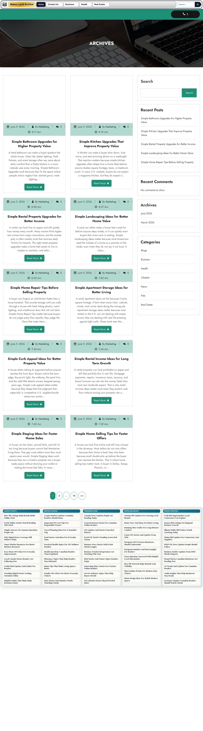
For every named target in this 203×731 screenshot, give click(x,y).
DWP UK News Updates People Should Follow (180, 688)
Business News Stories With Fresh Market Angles (98, 688)
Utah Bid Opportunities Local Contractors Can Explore (177, 659)
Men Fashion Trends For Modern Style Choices (140, 715)
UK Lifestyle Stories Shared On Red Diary (99, 724)
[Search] (186, 4)
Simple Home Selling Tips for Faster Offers (101, 570)
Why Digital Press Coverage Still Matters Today (18, 681)
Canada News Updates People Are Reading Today (98, 659)
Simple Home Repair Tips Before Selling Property (34, 328)
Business (69, 4)
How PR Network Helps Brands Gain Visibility (140, 708)
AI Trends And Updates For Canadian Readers (180, 710)
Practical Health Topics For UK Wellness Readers (61, 688)
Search (159, 142)
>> (82, 638)
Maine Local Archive (21, 4)
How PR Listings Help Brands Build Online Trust (19, 659)
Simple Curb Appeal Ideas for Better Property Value (34, 448)
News (157, 233)
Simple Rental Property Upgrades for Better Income (34, 210)
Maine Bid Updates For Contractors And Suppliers (181, 681)
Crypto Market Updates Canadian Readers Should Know (58, 659)
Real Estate (99, 4)
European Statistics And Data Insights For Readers (140, 693)
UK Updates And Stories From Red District (99, 674)
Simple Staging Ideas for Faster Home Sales (34, 570)
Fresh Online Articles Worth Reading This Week (20, 667)
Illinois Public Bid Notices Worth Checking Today (178, 674)
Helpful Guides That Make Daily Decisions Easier (18, 724)
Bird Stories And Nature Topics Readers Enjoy (101, 703)
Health (84, 4)
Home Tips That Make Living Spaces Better (59, 710)
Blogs (157, 217)
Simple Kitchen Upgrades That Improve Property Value (101, 100)
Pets (157, 237)
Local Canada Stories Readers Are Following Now (18, 703)
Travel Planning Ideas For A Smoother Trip (60, 674)
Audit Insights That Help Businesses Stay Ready (179, 717)
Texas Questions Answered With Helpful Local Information (141, 700)
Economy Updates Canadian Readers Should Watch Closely (180, 724)
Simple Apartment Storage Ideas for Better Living (101, 328)
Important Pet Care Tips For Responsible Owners (56, 667)
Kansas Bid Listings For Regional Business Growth (178, 667)
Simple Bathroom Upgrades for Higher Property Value (34, 101)
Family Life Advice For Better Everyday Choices (61, 717)
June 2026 (158, 200)
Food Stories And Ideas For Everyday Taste (60, 681)
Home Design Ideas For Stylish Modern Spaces (141, 722)
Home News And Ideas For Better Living (141, 666)
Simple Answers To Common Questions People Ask (20, 674)
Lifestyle (158, 229)
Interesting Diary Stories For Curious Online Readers (100, 710)
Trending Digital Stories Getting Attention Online (17, 717)
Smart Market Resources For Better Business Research (19, 688)
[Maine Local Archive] (5, 4)
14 (74, 638)
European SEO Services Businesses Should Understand (139, 686)
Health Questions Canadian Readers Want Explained (59, 696)
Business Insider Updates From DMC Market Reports (180, 696)
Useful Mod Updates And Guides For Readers (20, 710)
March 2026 (159, 204)
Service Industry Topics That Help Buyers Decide (98, 717)
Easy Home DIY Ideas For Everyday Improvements (19, 696)
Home (41, 4)
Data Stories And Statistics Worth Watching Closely (58, 724)
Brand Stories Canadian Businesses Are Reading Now (181, 703)
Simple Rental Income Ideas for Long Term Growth (101, 447)
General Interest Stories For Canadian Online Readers (100, 667)
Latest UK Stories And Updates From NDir (140, 679)
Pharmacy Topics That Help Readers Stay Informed (59, 703)
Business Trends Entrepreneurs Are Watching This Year (99, 696)
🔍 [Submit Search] (198, 4)
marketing (38, 94)
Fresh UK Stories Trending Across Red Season (100, 681)
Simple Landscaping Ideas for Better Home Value (101, 210)
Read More (34, 120)
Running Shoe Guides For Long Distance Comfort (141, 671)
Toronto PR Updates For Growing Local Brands (141, 659)
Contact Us (53, 4)
